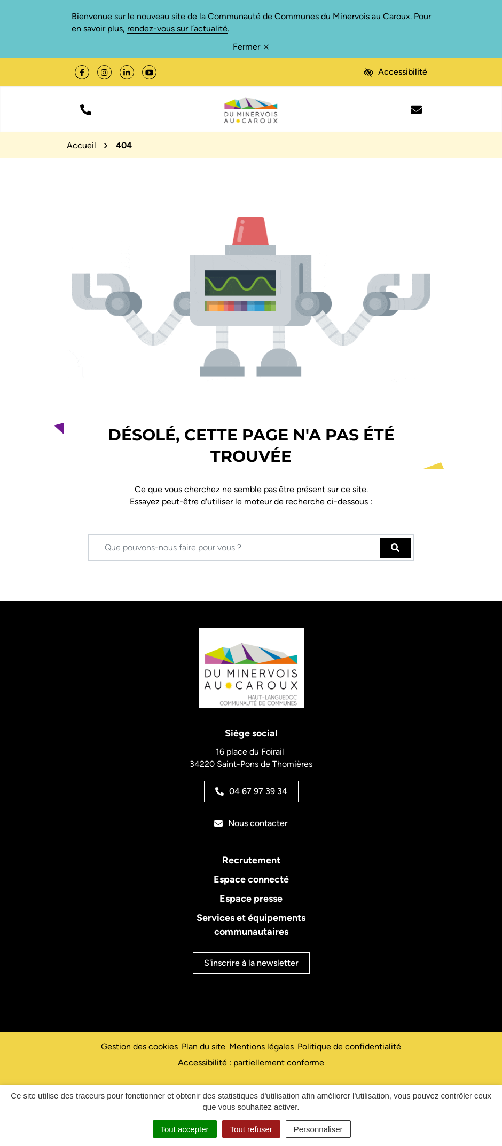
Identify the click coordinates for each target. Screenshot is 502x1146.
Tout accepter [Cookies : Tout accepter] (185, 1129)
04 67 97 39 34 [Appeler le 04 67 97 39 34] (251, 791)
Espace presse (251, 898)
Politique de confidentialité (349, 1046)
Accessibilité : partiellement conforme (251, 1062)
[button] (85, 109)
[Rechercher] (395, 548)
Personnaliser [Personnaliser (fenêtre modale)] (318, 1129)
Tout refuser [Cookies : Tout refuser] (251, 1129)
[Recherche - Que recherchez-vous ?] (234, 547)
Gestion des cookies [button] (139, 1046)
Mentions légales (261, 1046)
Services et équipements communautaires (251, 924)
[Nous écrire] (416, 109)
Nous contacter (251, 823)
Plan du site (203, 1046)
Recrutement (251, 860)
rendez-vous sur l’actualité (177, 28)
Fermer (251, 47)
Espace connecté (251, 879)
